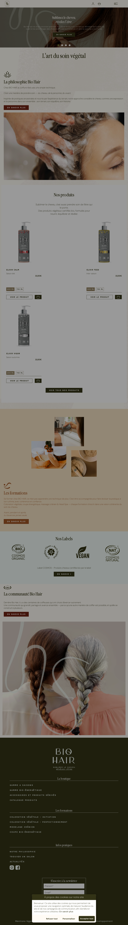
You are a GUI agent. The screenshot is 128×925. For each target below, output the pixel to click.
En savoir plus (66, 911)
